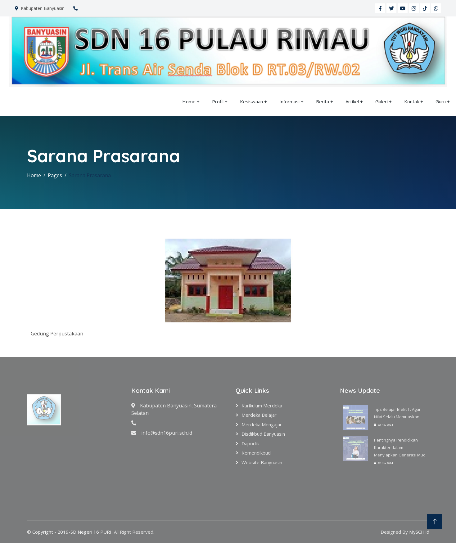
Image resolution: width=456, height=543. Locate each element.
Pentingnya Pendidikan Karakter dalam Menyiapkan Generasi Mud (400, 447)
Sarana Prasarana (90, 175)
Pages (55, 175)
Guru (441, 101)
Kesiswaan (251, 101)
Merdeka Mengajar (262, 424)
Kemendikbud (256, 453)
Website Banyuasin (262, 462)
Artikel (352, 101)
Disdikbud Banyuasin (263, 434)
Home (189, 101)
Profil (217, 101)
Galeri (381, 101)
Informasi (289, 101)
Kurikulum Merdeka (262, 405)
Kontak (411, 101)
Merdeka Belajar (259, 415)
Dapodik (250, 443)
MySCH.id (419, 532)
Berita (322, 101)
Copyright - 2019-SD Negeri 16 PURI (71, 532)
